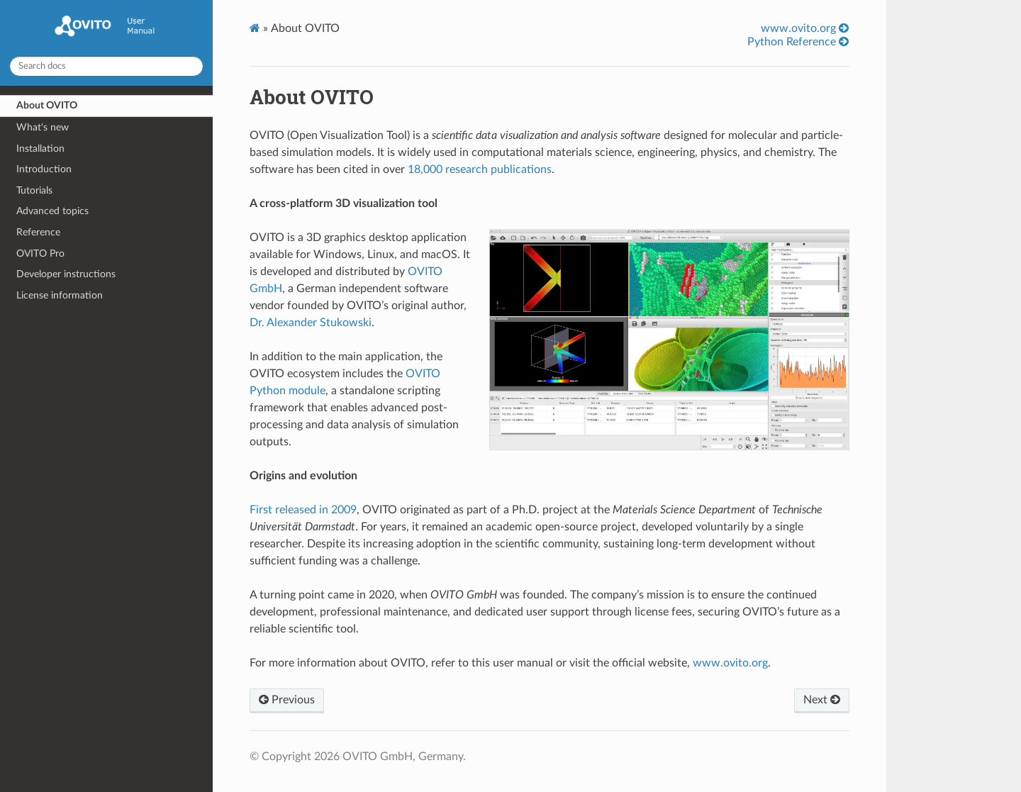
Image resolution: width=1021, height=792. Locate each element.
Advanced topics (52, 211)
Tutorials (34, 190)
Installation (40, 148)
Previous (287, 699)
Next (821, 699)
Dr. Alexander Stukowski (311, 322)
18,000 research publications (480, 169)
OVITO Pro (40, 253)
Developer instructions (66, 274)
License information (59, 295)
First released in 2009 (303, 509)
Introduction (44, 169)
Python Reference (798, 41)
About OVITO (46, 105)
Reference (38, 232)
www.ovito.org (805, 28)
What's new (42, 127)
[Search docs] (106, 66)
